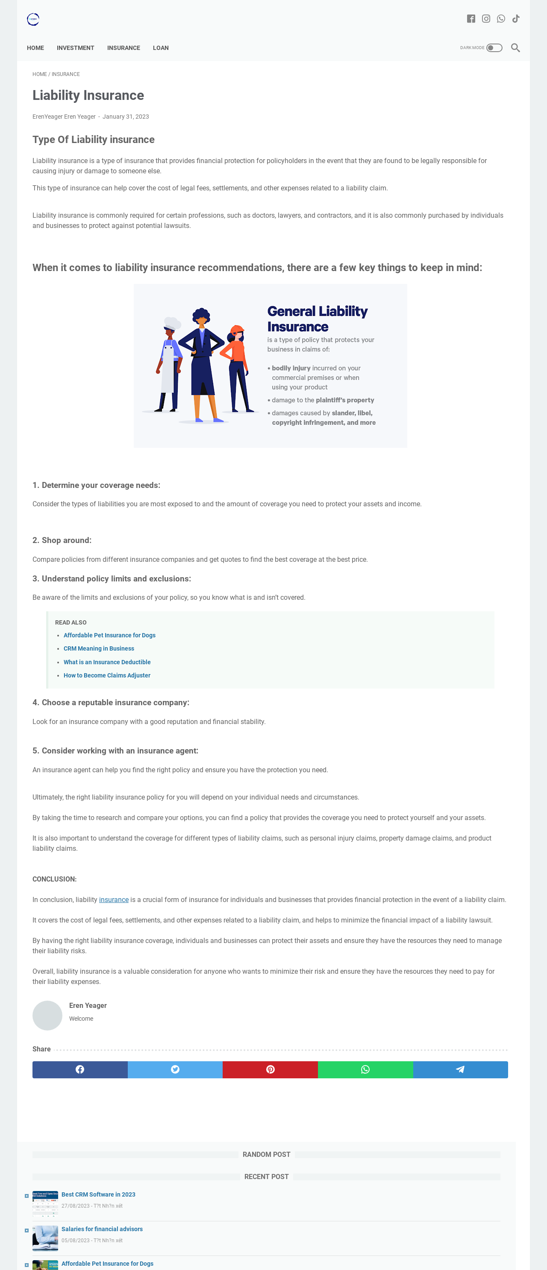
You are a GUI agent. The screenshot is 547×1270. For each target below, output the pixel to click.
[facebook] (64, 1148)
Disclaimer (283, 1239)
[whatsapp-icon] (495, 10)
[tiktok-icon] (510, 10)
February (421, 445)
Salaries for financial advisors (456, 140)
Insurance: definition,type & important (462, 604)
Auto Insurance (432, 564)
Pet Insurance (430, 498)
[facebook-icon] (466, 10)
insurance (114, 958)
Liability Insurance (436, 485)
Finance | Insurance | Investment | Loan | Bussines (286, 1256)
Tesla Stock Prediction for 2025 (457, 209)
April (415, 419)
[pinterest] (194, 1148)
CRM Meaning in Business (99, 686)
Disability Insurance (438, 511)
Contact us (216, 1239)
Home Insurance (434, 551)
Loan (166, 33)
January (420, 458)
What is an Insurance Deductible (107, 700)
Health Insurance (434, 578)
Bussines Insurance (438, 538)
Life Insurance (431, 591)
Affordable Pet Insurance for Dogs (110, 673)
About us (181, 1239)
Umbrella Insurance (437, 472)
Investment (81, 33)
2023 (408, 379)
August (417, 392)
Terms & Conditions (332, 1239)
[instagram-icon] (480, 10)
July (413, 406)
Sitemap (250, 1239)
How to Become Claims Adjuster (107, 713)
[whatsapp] (258, 1148)
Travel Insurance (434, 525)
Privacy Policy (383, 1239)
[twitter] (129, 1148)
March (418, 432)
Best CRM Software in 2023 (452, 105)
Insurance (129, 33)
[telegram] (323, 1148)
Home (41, 33)
